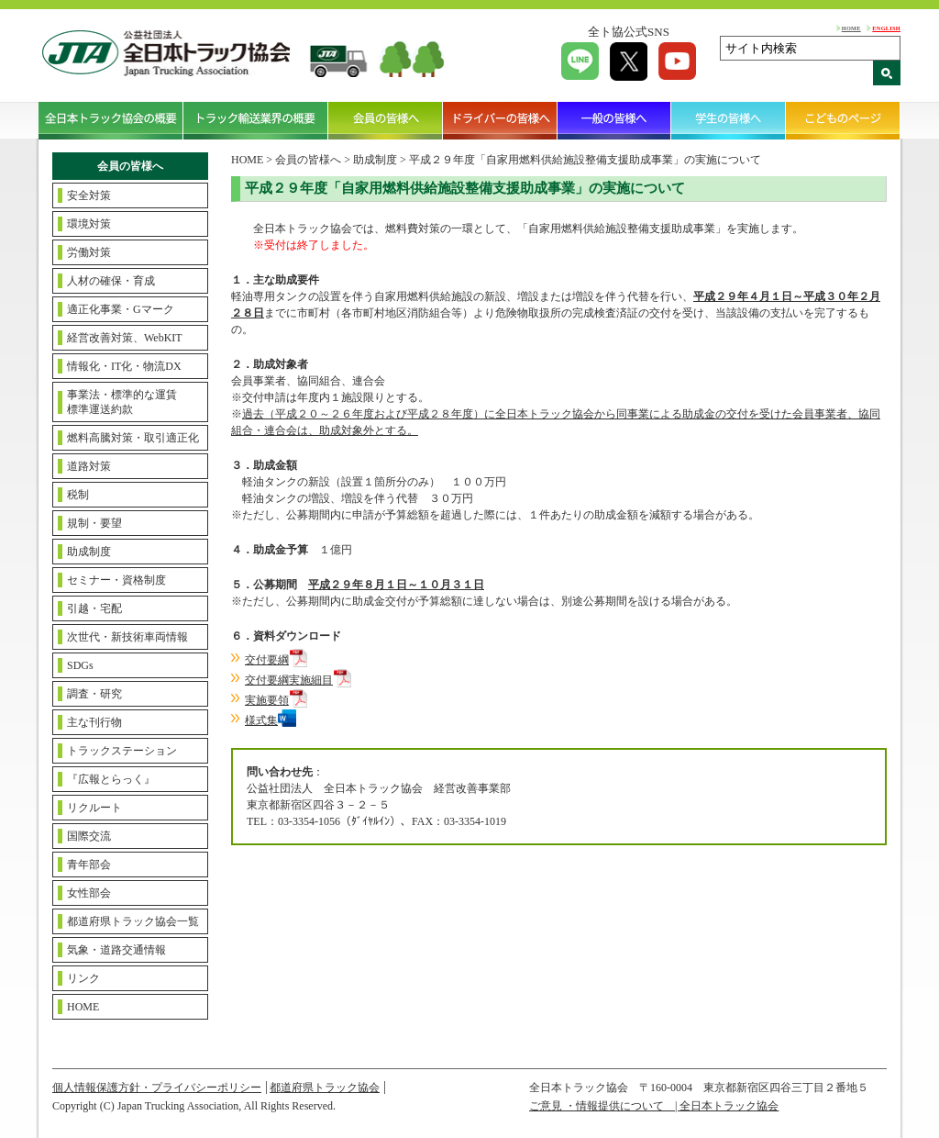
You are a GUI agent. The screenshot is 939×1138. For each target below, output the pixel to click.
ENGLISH (886, 28)
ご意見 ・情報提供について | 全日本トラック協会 (654, 1105)
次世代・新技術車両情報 (127, 636)
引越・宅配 (94, 608)
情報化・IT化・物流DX (124, 366)
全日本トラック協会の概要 (111, 120)
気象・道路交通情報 (116, 949)
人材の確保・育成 (111, 280)
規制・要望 (94, 523)
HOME (851, 28)
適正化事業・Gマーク (120, 309)
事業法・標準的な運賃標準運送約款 (122, 402)
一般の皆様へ (615, 120)
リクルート (94, 807)
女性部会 (89, 893)
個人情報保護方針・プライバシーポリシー (156, 1087)
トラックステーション (122, 750)
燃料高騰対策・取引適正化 (133, 437)
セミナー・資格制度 (116, 580)
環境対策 (89, 224)
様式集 (261, 720)
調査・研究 (94, 693)
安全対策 (89, 195)
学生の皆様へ (728, 120)
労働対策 (89, 252)
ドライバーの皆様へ (500, 120)
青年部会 (89, 864)
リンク (83, 978)
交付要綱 (267, 659)
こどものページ (843, 120)
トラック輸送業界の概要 (255, 120)
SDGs (80, 665)
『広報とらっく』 (111, 779)
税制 (78, 494)
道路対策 (89, 466)
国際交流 (89, 836)
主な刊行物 (94, 722)
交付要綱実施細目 (289, 680)
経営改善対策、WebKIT (124, 337)
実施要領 (267, 700)
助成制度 (89, 551)
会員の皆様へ (385, 120)
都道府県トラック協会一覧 (133, 921)
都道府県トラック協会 (325, 1087)
